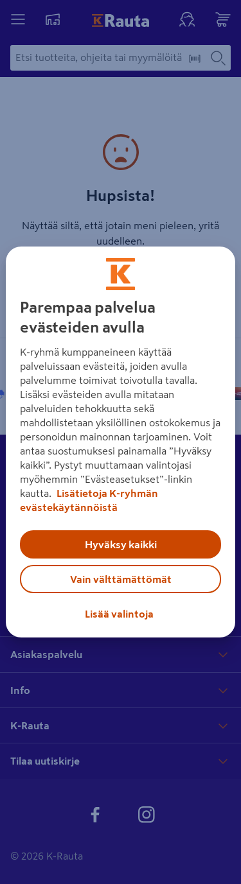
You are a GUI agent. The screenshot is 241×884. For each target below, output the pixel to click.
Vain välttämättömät (121, 579)
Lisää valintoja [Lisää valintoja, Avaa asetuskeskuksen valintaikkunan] (119, 614)
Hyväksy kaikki (121, 544)
